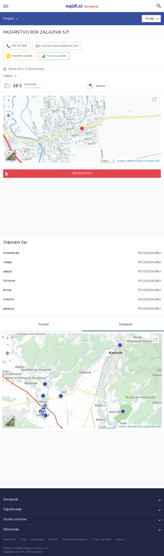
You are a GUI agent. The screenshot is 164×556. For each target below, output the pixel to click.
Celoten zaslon (154, 99)
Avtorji (120, 539)
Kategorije (37, 539)
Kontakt (53, 539)
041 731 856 (19, 45)
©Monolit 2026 (133, 161)
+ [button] (8, 101)
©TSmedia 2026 (151, 161)
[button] (8, 115)
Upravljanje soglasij (75, 539)
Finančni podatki (56, 55)
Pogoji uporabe (101, 539)
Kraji (23, 539)
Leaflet (120, 161)
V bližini (8, 76)
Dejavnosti (9, 539)
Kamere (100, 86)
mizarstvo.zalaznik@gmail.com (59, 45)
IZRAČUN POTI (82, 173)
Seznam (41, 324)
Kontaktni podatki (22, 55)
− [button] (8, 107)
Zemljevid (123, 324)
